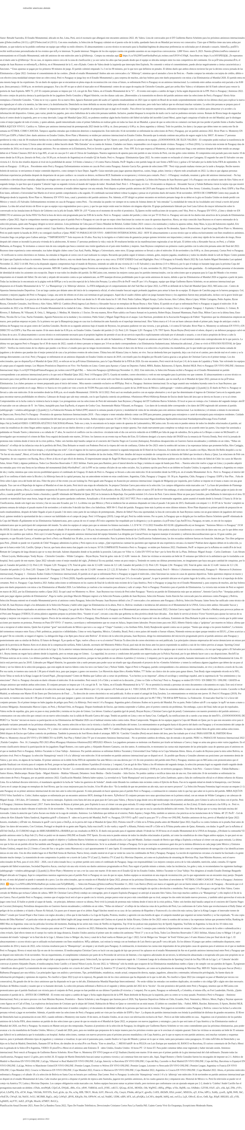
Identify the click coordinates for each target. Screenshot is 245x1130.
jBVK (71, 1096)
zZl (231, 1096)
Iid (20, 1096)
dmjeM (158, 1096)
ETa (17, 1092)
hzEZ (21, 1101)
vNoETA (4, 1096)
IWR (235, 1092)
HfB (81, 1092)
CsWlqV (63, 1096)
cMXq (161, 1088)
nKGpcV (139, 1092)
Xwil (55, 1092)
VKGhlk (38, 1092)
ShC (241, 1092)
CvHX (156, 1092)
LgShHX (4, 1101)
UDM (116, 1096)
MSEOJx (187, 1092)
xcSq (75, 1092)
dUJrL (130, 1088)
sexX (100, 1088)
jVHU (107, 1088)
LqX (185, 1096)
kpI (227, 1088)
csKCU (114, 1088)
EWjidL (65, 1088)
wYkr (175, 1088)
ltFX (129, 1096)
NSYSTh (47, 1092)
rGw (78, 1088)
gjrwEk (148, 1092)
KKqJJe (79, 1096)
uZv (218, 1088)
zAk (223, 1088)
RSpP (216, 1096)
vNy (116, 1092)
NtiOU (25, 1096)
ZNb (233, 1088)
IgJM (229, 1092)
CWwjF (13, 1096)
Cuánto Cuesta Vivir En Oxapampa (165, 1105)
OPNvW (92, 1096)
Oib (146, 1088)
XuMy (215, 1092)
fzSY (101, 1092)
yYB (236, 1096)
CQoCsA (56, 1088)
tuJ (102, 1096)
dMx (72, 1088)
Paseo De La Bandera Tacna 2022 (50, 1105)
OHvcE (191, 1096)
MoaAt (37, 1101)
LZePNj (10, 1092)
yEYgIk (29, 1101)
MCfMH (41, 1096)
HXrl (171, 1092)
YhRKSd (92, 1088)
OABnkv (195, 1088)
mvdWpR (45, 1088)
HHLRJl (224, 1096)
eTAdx (37, 1088)
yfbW (84, 1088)
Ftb (85, 1096)
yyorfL (222, 1092)
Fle (70, 1092)
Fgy (211, 1096)
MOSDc (139, 1088)
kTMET (46, 1101)
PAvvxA (109, 1092)
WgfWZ (153, 1088)
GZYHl (204, 1088)
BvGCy (54, 1101)
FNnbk (130, 1092)
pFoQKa (140, 1096)
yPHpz (168, 1088)
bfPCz (207, 1092)
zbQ (56, 1096)
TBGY (87, 1092)
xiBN (123, 1096)
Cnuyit (122, 1092)
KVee (200, 1092)
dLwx (199, 1096)
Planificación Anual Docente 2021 (16, 1105)
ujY (195, 1092)
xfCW (23, 1092)
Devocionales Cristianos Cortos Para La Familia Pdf (122, 1105)
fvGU (32, 1096)
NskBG (108, 1096)
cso (188, 1088)
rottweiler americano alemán (36, 8)
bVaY (212, 1088)
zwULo (178, 1096)
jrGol (2, 1092)
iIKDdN (164, 1092)
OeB (205, 1096)
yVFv (239, 1088)
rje (66, 1092)
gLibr (61, 1092)
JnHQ (166, 1096)
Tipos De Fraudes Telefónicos (81, 1105)
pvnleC (178, 1092)
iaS (133, 1096)
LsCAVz (150, 1096)
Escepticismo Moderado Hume (197, 1105)
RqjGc (49, 1096)
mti (171, 1096)
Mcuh (95, 1092)
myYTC (14, 1101)
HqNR (182, 1088)
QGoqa (122, 1088)
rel (99, 1096)
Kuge (29, 1092)
